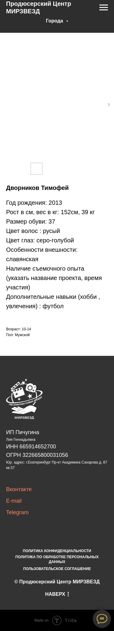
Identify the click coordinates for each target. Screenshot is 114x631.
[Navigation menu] (103, 8)
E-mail (14, 501)
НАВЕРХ (57, 595)
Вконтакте (19, 489)
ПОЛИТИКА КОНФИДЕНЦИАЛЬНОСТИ (57, 551)
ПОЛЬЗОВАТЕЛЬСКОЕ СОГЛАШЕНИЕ (57, 569)
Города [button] (55, 20)
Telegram (17, 512)
